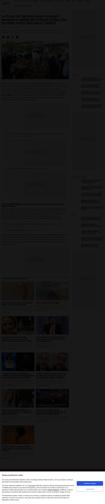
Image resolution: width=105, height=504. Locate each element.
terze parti (32, 485)
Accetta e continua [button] (90, 483)
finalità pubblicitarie (53, 490)
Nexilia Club (90, 489)
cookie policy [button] (27, 482)
